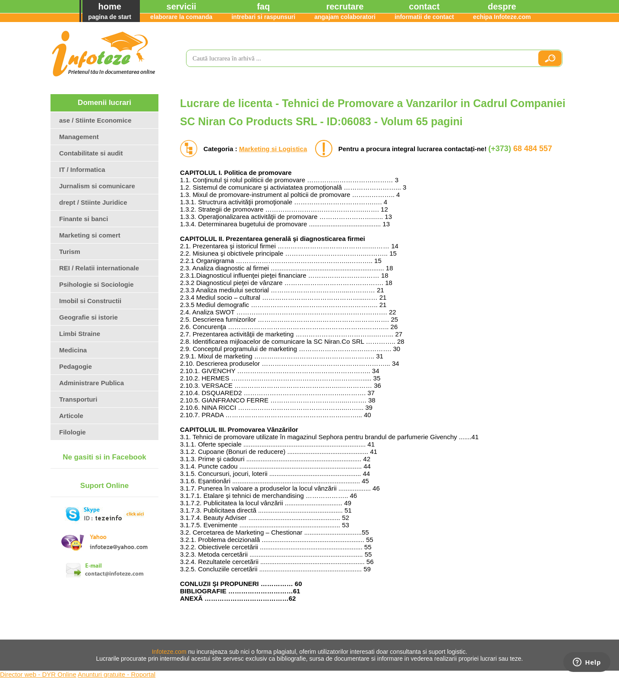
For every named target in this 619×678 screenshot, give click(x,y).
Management (79, 136)
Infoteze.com (169, 651)
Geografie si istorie (88, 317)
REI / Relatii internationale (99, 268)
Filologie (72, 432)
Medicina (73, 350)
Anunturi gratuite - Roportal (116, 674)
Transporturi (78, 399)
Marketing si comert (89, 235)
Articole (71, 415)
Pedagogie (75, 366)
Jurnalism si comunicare (97, 186)
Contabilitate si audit (91, 153)
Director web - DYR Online (38, 674)
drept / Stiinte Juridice (93, 202)
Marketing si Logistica (273, 148)
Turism (69, 251)
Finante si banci (83, 218)
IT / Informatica (82, 169)
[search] (358, 58)
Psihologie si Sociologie (96, 284)
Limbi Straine (79, 333)
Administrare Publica (91, 383)
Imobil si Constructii (90, 300)
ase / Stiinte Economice (95, 120)
